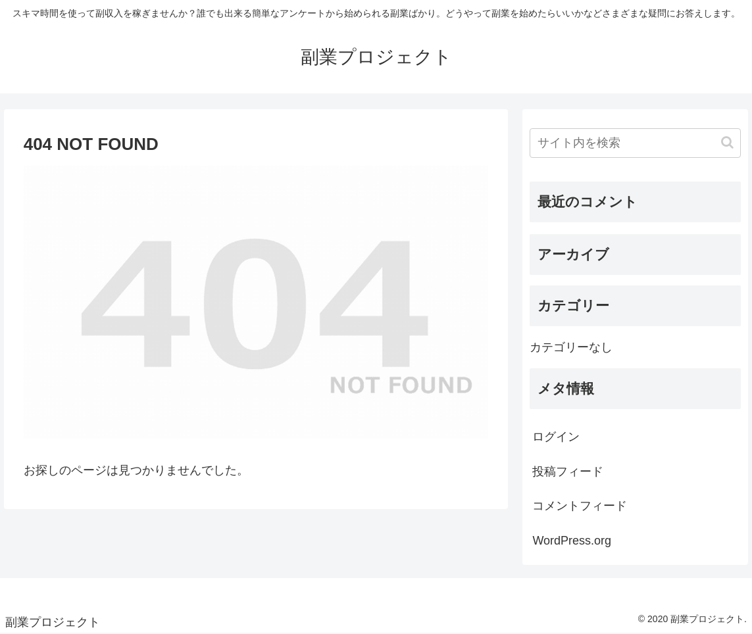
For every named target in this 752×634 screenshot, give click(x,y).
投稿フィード (567, 471)
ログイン (556, 436)
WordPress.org (571, 540)
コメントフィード (579, 505)
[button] (727, 142)
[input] (635, 143)
